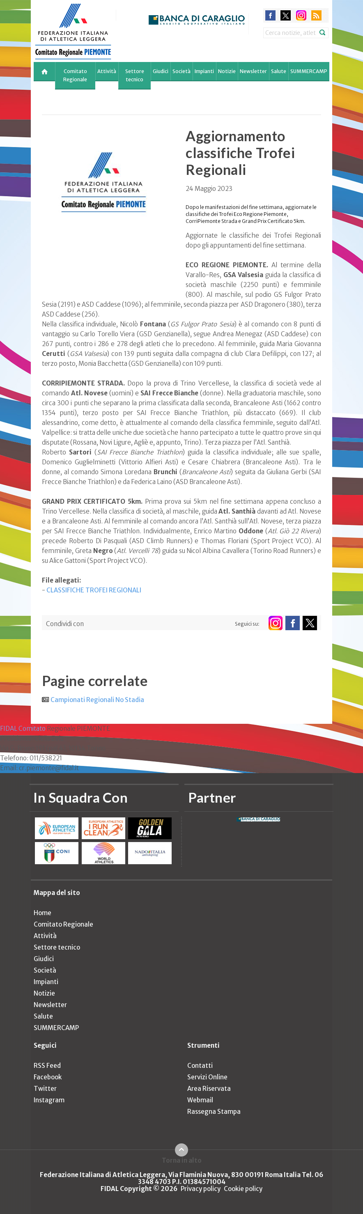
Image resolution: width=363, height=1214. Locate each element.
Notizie (227, 71)
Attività (106, 71)
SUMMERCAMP (308, 71)
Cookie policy (243, 1189)
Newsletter (253, 71)
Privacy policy (201, 1189)
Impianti (204, 71)
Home (42, 913)
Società (181, 71)
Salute (278, 71)
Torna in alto (182, 1160)
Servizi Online (207, 1077)
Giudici (160, 71)
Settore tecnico (134, 75)
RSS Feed (47, 1065)
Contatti (200, 1065)
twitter (285, 15)
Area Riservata (209, 1088)
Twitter (45, 1088)
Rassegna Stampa (214, 1111)
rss (316, 15)
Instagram (49, 1100)
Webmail (200, 1100)
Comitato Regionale (75, 75)
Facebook (48, 1077)
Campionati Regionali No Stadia (97, 700)
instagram (301, 15)
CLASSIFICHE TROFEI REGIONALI (93, 590)
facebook (270, 15)
